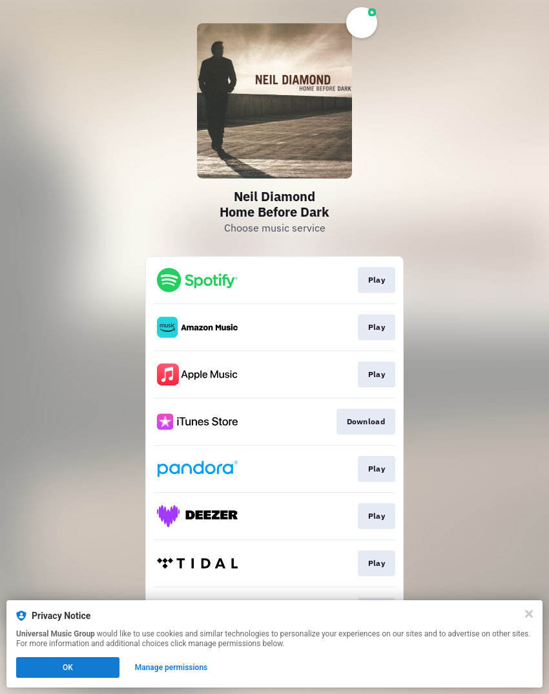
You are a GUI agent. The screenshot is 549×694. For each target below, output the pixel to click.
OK (68, 667)
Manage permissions (171, 667)
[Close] (529, 613)
